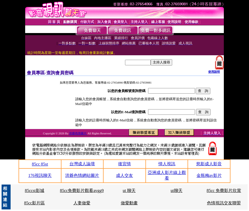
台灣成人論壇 (82, 164)
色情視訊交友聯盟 (224, 203)
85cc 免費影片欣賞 (224, 190)
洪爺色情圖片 (78, 133)
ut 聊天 (129, 190)
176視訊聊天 (40, 175)
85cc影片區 (34, 203)
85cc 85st (40, 164)
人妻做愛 (81, 203)
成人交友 (124, 175)
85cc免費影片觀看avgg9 (82, 190)
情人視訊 (166, 164)
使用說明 (214, 71)
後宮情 (124, 164)
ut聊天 (176, 190)
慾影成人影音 (209, 164)
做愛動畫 (129, 203)
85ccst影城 (34, 190)
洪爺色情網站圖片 (82, 175)
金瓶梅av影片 (209, 175)
